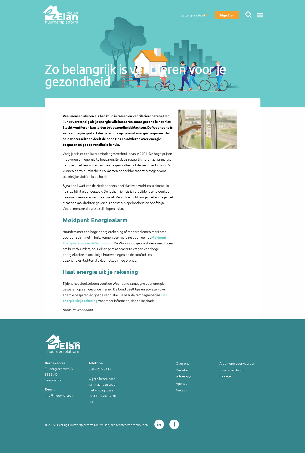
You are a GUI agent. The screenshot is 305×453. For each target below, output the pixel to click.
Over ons (182, 363)
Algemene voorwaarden (237, 363)
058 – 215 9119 (99, 369)
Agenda (181, 383)
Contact (225, 376)
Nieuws (181, 390)
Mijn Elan (227, 15)
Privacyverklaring (231, 370)
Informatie (183, 376)
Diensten (182, 370)
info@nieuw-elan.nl (59, 395)
